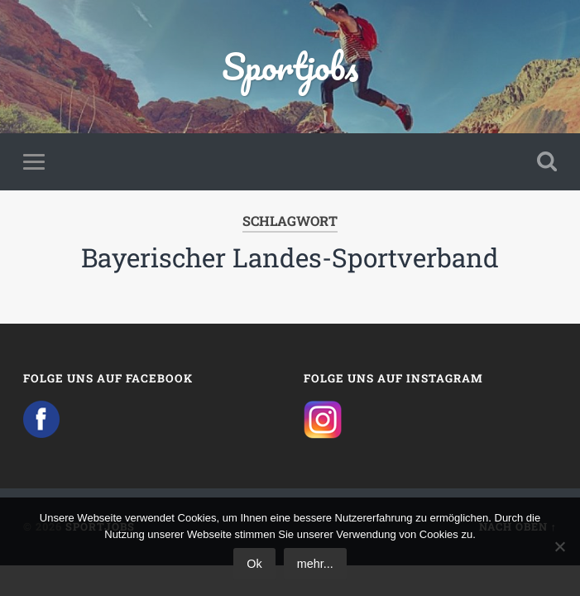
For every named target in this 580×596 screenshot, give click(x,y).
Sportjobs (290, 65)
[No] (559, 546)
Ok (254, 563)
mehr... (315, 563)
